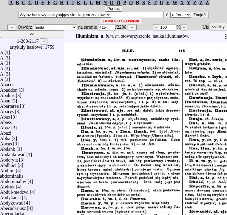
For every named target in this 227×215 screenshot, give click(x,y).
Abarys (7, 110)
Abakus (7, 93)
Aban (5, 99)
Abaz (5, 126)
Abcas (6, 142)
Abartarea (9, 104)
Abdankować (12, 153)
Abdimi (7, 169)
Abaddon (9, 88)
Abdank (7, 147)
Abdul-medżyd (14, 190)
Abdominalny (13, 179)
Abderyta (9, 158)
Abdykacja (10, 196)
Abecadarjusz (13, 206)
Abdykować (11, 201)
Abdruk (7, 185)
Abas (5, 115)
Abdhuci (8, 163)
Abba (5, 136)
